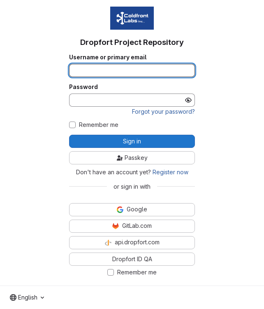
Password (83, 87)
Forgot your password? (163, 111)
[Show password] (188, 100)
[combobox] (27, 297)
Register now (170, 172)
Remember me (98, 125)
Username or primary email (107, 57)
